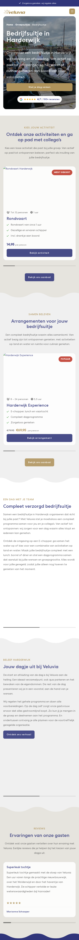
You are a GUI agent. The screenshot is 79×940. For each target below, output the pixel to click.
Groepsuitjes (22, 24)
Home (9, 24)
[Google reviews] (39, 99)
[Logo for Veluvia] (14, 11)
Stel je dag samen (40, 87)
